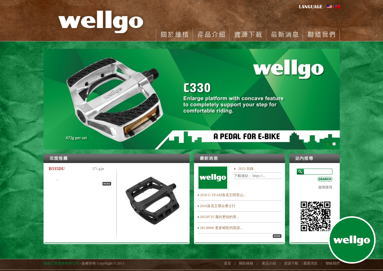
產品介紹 (211, 35)
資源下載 (247, 35)
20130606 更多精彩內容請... (221, 228)
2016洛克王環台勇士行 (217, 206)
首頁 (227, 263)
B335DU (57, 168)
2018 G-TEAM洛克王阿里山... (223, 195)
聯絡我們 (321, 35)
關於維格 (174, 35)
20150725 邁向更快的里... (219, 217)
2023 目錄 (246, 169)
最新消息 (284, 35)
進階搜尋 (325, 187)
